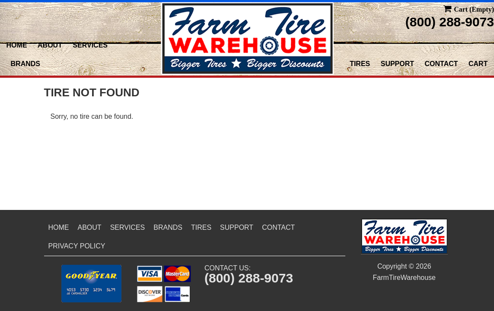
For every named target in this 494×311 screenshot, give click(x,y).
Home (16, 45)
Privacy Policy (76, 246)
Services (90, 45)
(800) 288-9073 (449, 22)
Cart (478, 63)
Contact (441, 63)
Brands (25, 63)
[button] (91, 283)
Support (397, 63)
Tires (360, 63)
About (50, 45)
